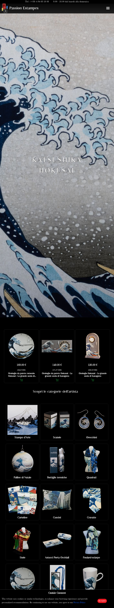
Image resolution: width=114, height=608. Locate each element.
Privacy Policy (79, 603)
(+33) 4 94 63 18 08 (40, 2)
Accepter (102, 601)
